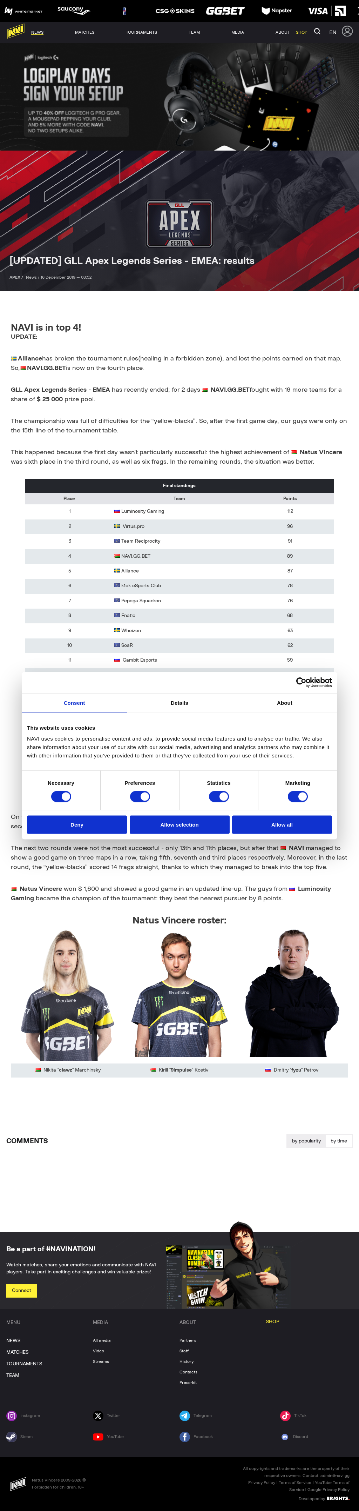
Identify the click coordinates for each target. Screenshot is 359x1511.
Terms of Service (295, 1482)
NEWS (13, 1340)
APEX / (16, 277)
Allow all (282, 825)
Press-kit (188, 1382)
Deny (76, 825)
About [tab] (284, 702)
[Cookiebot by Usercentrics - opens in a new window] (301, 682)
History (187, 1361)
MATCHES (17, 1352)
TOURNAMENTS (24, 1363)
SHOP (272, 1321)
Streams (101, 1361)
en (333, 32)
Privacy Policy (261, 1482)
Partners (188, 1340)
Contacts (188, 1372)
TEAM (12, 1375)
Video (98, 1351)
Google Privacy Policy (328, 1489)
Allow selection (179, 825)
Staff (184, 1351)
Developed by (324, 1498)
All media (102, 1340)
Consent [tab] (74, 702)
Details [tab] (179, 702)
